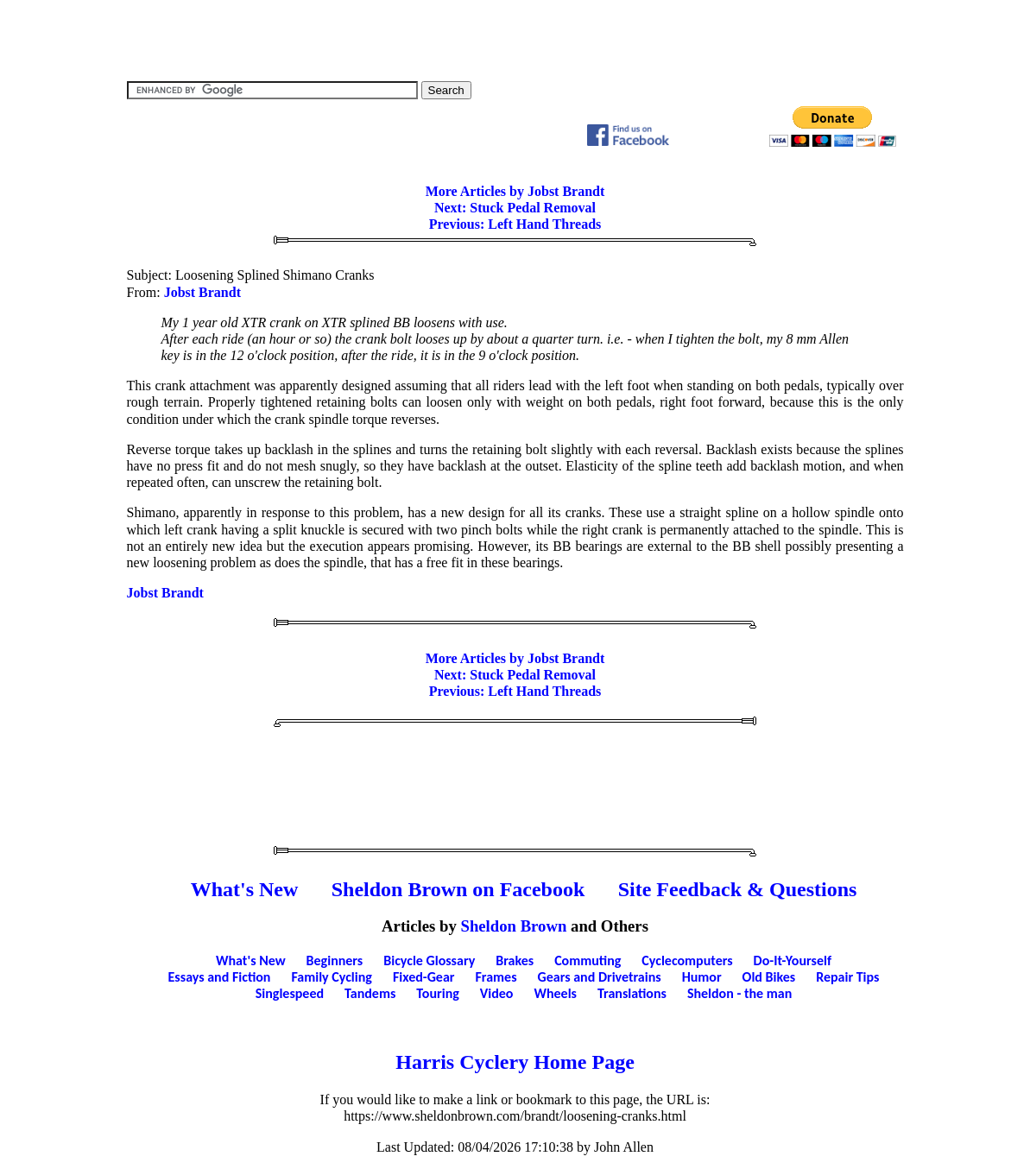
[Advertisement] (515, 39)
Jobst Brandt (202, 292)
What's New (245, 889)
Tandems (369, 993)
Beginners (334, 960)
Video (497, 993)
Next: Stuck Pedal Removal (515, 207)
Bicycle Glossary (429, 960)
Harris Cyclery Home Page (515, 1062)
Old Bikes (769, 977)
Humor (702, 977)
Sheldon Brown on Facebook (458, 889)
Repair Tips (847, 977)
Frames (496, 977)
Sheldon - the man (739, 993)
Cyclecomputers (686, 960)
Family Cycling (331, 977)
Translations (632, 993)
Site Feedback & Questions (737, 889)
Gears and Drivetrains (599, 977)
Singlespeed (290, 993)
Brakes (515, 960)
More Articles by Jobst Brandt (515, 191)
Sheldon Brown (514, 926)
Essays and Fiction (219, 977)
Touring (437, 993)
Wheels (555, 993)
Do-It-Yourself (792, 960)
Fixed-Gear (424, 977)
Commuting (587, 960)
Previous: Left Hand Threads (515, 224)
